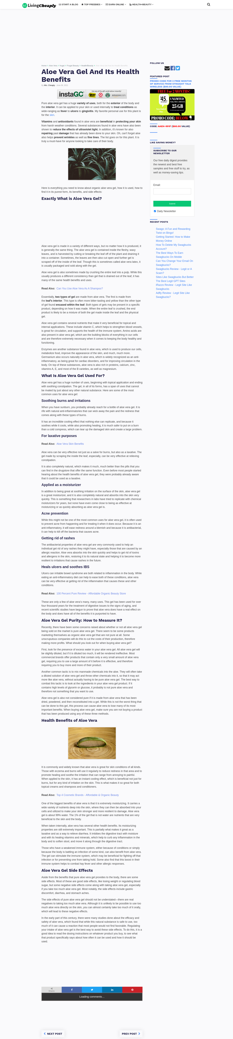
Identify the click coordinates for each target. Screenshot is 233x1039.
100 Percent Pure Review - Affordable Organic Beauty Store (91, 593)
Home (44, 65)
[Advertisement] (116, 36)
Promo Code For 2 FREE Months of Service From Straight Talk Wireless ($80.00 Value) (171, 84)
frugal (62, 65)
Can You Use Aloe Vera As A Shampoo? (79, 288)
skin (52, 114)
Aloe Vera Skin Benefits (70, 443)
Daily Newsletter (165, 211)
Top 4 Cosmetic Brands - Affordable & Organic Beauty (87, 795)
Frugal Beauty (73, 65)
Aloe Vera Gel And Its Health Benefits (90, 75)
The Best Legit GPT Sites (170, 281)
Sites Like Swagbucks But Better (175, 277)
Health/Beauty (87, 65)
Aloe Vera (53, 65)
